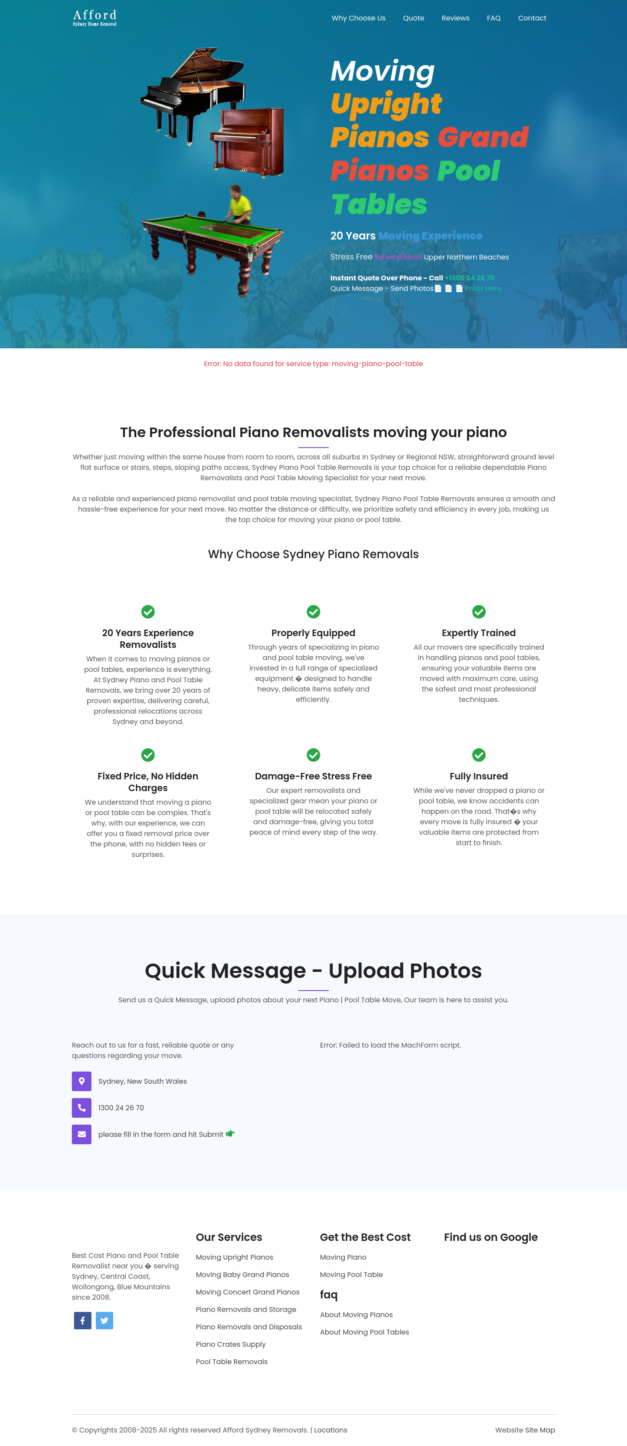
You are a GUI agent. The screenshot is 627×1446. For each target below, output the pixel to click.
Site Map (540, 1430)
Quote (414, 18)
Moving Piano (343, 1257)
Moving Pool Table (351, 1275)
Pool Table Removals (232, 1362)
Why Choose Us (359, 18)
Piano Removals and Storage (246, 1309)
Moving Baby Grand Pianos (242, 1275)
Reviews (456, 18)
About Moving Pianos (356, 1315)
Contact (532, 18)
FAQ (494, 18)
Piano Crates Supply (231, 1344)
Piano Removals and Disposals (249, 1327)
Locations (330, 1430)
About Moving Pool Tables (364, 1332)
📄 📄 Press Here (473, 288)
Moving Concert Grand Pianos (248, 1292)
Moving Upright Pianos (234, 1257)
